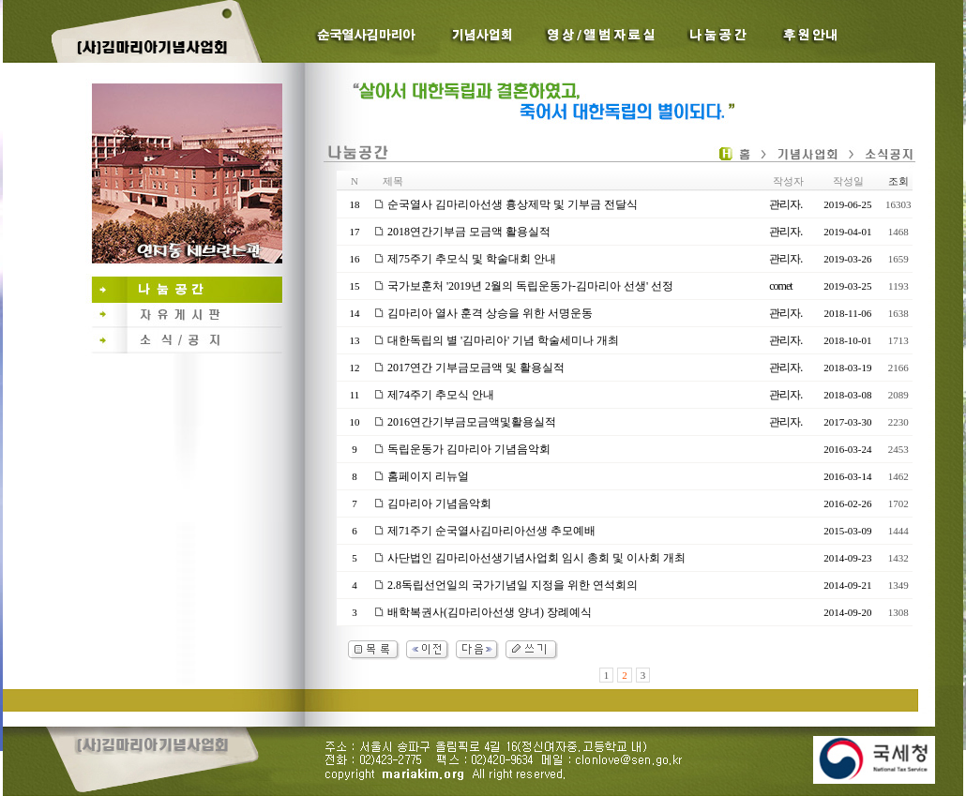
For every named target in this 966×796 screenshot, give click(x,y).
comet (780, 286)
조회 (898, 181)
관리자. (785, 204)
